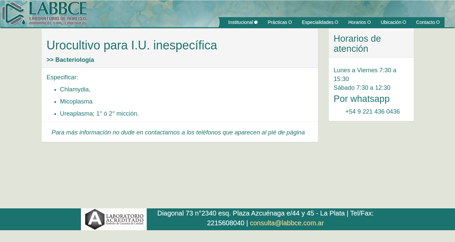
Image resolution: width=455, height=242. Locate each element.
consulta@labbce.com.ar (287, 223)
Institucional (243, 22)
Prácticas (279, 22)
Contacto (428, 22)
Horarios (359, 22)
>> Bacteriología (70, 59)
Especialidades (320, 22)
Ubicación (393, 22)
